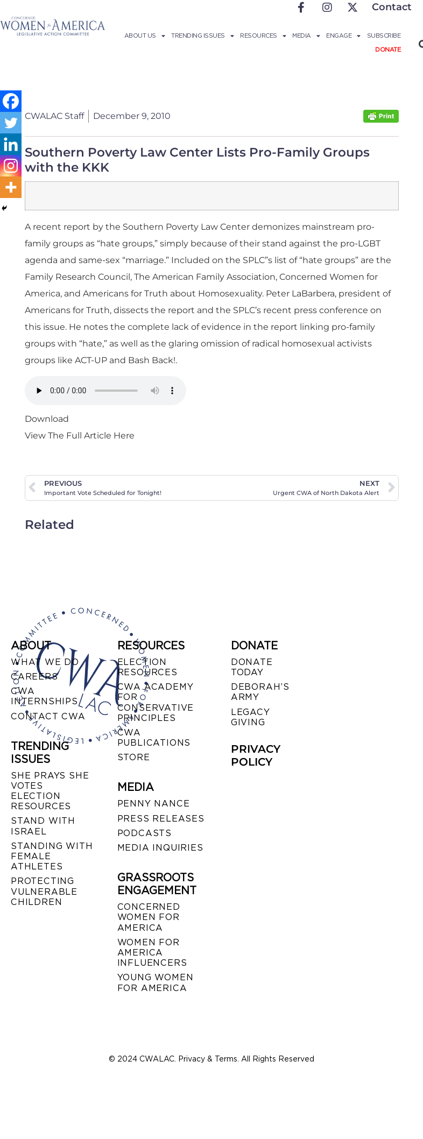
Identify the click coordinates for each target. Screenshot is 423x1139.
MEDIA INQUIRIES (160, 848)
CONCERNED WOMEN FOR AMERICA (148, 917)
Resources (263, 36)
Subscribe (384, 35)
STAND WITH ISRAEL (43, 826)
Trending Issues (202, 36)
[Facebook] (11, 101)
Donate (387, 49)
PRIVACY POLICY (255, 755)
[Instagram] (11, 165)
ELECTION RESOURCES (147, 667)
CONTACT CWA (48, 716)
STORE (133, 757)
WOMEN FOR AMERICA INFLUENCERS (152, 952)
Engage (343, 36)
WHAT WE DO (45, 662)
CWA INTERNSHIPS (44, 696)
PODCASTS (144, 833)
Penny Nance (153, 803)
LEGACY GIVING (250, 717)
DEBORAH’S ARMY (260, 692)
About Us (144, 36)
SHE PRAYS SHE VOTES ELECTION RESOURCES (50, 791)
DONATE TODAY (252, 667)
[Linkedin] (11, 144)
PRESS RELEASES (161, 818)
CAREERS (34, 676)
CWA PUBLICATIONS (154, 737)
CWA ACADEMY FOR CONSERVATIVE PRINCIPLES (155, 702)
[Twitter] (11, 122)
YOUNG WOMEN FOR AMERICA (155, 982)
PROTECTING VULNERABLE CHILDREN (44, 891)
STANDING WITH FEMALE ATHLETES (52, 856)
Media (306, 36)
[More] (11, 187)
